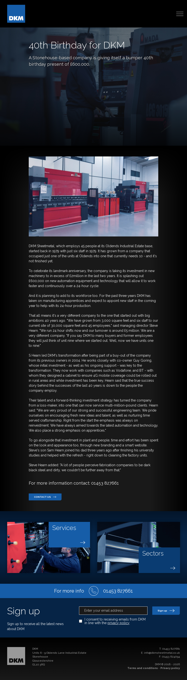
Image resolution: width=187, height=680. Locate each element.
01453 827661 (171, 648)
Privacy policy (170, 668)
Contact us (45, 496)
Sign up (166, 610)
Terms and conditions (142, 668)
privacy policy (119, 623)
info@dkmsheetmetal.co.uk (162, 652)
